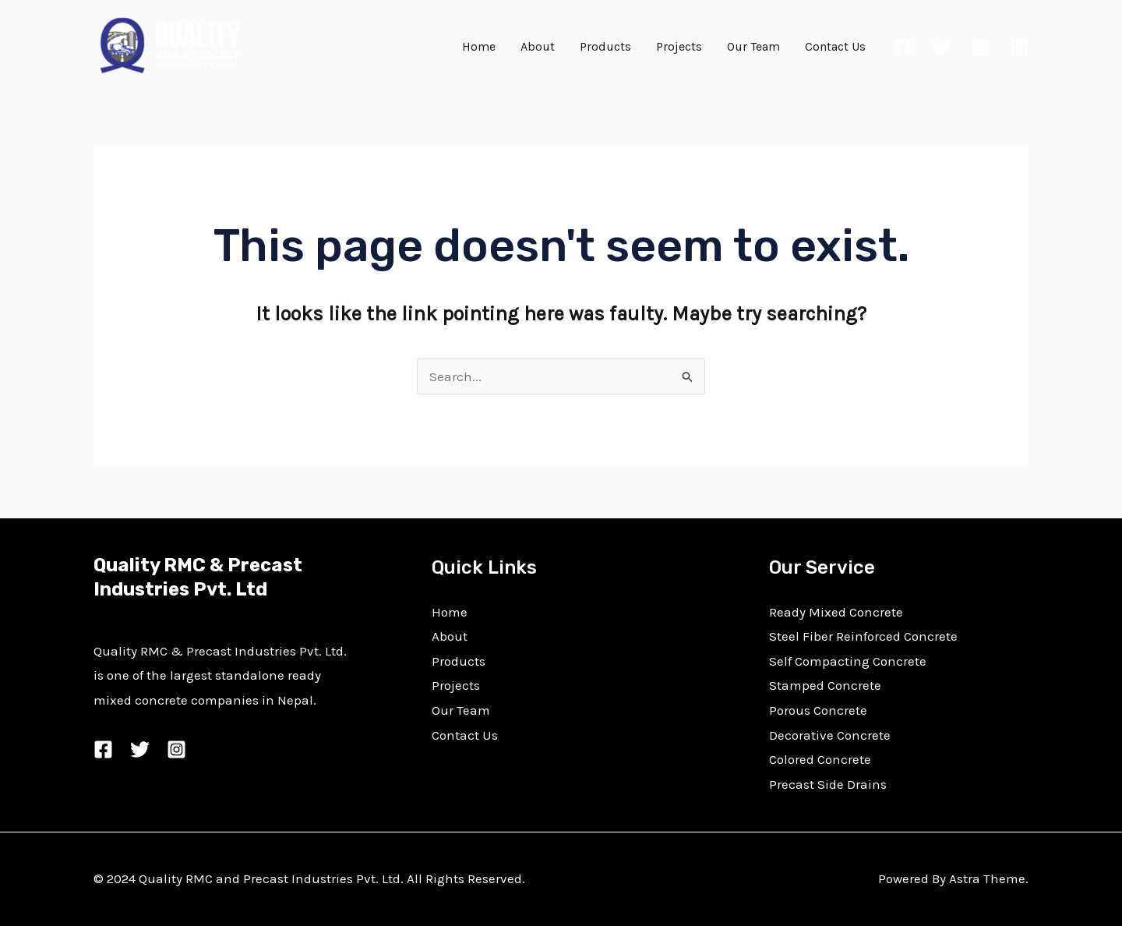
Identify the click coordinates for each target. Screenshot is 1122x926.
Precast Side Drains (828, 784)
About (537, 46)
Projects (679, 46)
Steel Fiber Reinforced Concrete (863, 636)
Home (479, 46)
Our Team (753, 46)
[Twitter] (942, 47)
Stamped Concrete (825, 685)
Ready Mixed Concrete (836, 612)
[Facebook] (903, 47)
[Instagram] (981, 47)
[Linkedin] (1019, 47)
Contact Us (835, 46)
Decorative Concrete (830, 735)
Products (605, 46)
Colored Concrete (820, 759)
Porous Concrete (818, 710)
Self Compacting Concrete (847, 661)
